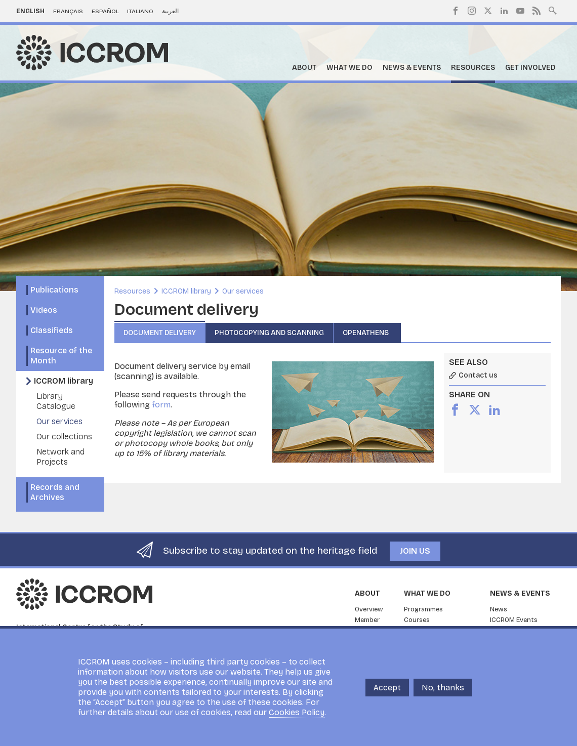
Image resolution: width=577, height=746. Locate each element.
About (304, 67)
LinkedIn (504, 11)
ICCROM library (63, 381)
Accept (387, 688)
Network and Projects (60, 457)
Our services (59, 421)
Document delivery (159, 332)
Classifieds (51, 330)
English (30, 11)
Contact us (478, 375)
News (498, 609)
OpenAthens (367, 332)
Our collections (64, 436)
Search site (553, 10)
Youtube (520, 11)
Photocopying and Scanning (269, 332)
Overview (369, 609)
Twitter (488, 11)
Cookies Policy (296, 713)
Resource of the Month (61, 355)
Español (105, 11)
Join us (415, 551)
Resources (473, 67)
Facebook (455, 11)
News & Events (412, 67)
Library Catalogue (55, 401)
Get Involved (530, 67)
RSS (536, 11)
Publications (54, 290)
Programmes (423, 609)
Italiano (140, 11)
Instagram (472, 11)
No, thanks (443, 688)
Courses (417, 620)
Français (68, 11)
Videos (43, 310)
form (161, 404)
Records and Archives (54, 492)
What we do (349, 67)
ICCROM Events (514, 620)
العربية (170, 11)
